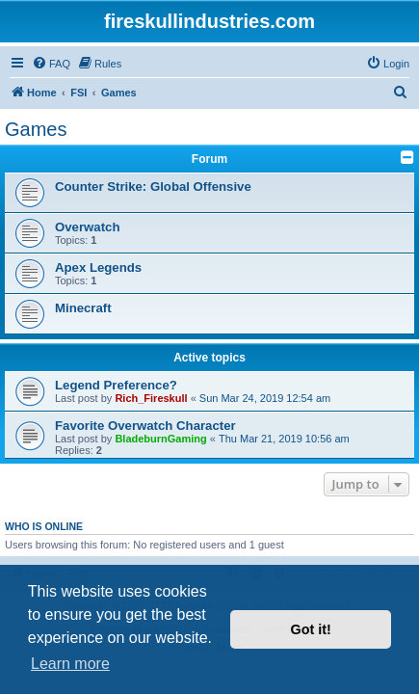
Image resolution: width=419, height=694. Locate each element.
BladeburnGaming (160, 438)
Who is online (44, 526)
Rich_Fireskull (151, 398)
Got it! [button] (311, 629)
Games (35, 129)
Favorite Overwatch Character (145, 425)
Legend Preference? (116, 385)
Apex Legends (98, 267)
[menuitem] (51, 63)
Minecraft (83, 308)
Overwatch (87, 227)
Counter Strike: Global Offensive (153, 186)
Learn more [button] (70, 663)
